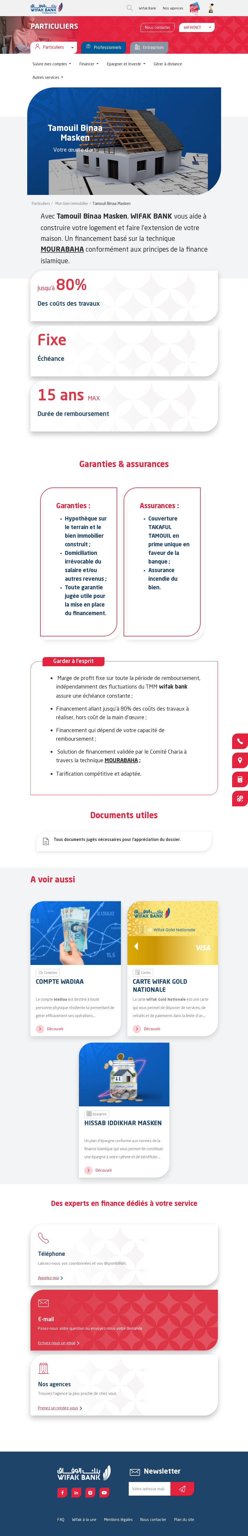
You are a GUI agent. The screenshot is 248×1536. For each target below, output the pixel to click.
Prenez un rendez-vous (58, 1407)
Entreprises (149, 47)
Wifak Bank (147, 8)
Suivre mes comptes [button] (50, 63)
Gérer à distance (168, 63)
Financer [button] (87, 63)
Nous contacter (157, 27)
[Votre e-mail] (149, 1489)
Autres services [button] (46, 77)
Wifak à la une (84, 1519)
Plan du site (184, 1519)
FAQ (60, 1519)
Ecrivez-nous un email (56, 1342)
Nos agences (173, 8)
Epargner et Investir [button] (124, 63)
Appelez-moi (48, 1277)
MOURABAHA (62, 250)
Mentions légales (118, 1519)
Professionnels (103, 47)
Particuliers (41, 203)
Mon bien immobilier (71, 203)
